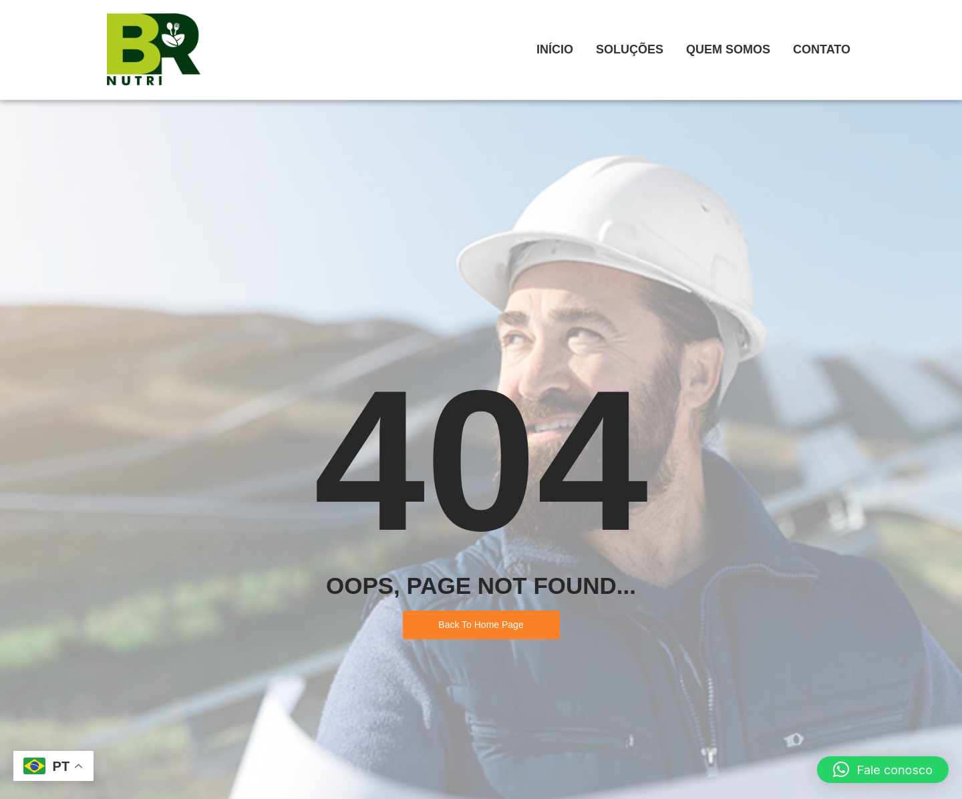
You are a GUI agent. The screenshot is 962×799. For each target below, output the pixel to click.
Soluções (629, 49)
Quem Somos (728, 49)
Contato (821, 49)
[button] (883, 769)
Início (554, 49)
